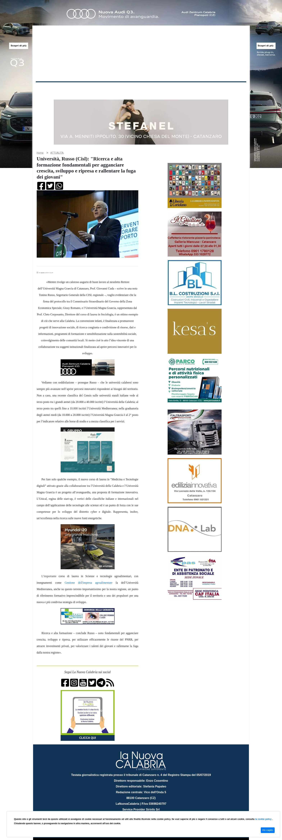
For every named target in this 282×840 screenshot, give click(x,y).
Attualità (112, 87)
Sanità (99, 87)
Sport (141, 87)
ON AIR (232, 88)
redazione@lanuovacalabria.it (149, 809)
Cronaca (73, 87)
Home (44, 87)
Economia (128, 87)
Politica (87, 87)
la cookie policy (263, 819)
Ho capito (267, 830)
